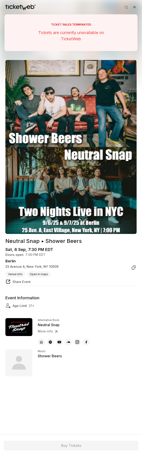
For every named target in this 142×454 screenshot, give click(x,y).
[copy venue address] (134, 267)
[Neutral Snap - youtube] (59, 342)
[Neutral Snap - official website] (41, 342)
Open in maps (39, 274)
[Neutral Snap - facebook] (86, 342)
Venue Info (15, 274)
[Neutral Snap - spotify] (50, 342)
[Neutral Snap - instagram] (77, 342)
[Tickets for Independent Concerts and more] (20, 7)
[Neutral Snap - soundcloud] (68, 342)
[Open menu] (134, 7)
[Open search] (126, 7)
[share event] (18, 282)
